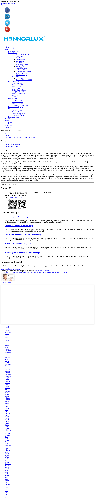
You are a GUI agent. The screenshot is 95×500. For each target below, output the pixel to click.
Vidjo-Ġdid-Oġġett (10, 48)
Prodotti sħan (39, 271)
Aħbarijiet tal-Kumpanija (12, 144)
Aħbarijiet (8, 127)
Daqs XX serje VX (17, 88)
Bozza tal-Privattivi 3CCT (24, 80)
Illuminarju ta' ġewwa (14, 51)
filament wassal (17, 272)
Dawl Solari (12, 108)
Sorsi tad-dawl (12, 53)
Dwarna (7, 120)
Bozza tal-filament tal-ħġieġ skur (52, 272)
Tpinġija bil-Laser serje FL (24, 71)
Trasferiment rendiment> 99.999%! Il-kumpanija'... (24, 235)
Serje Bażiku (19, 58)
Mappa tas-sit (48, 271)
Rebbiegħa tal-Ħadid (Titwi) (20, 105)
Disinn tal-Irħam (17, 100)
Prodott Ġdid (8, 118)
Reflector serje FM (21, 73)
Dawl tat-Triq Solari (18, 112)
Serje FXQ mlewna (21, 63)
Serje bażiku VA (17, 83)
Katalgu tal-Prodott (14, 124)
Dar (6, 46)
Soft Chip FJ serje (21, 75)
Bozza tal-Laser (27, 272)
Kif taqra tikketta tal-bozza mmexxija (19, 226)
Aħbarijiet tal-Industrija (12, 146)
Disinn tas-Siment (17, 102)
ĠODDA (14, 97)
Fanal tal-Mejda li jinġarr (15, 107)
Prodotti (7, 49)
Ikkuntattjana (8, 125)
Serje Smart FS (20, 59)
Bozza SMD (15, 76)
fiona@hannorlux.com (8, 3)
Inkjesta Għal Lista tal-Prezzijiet (10, 269)
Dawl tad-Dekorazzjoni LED (20, 54)
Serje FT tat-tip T (21, 61)
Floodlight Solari (17, 110)
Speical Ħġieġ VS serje (19, 90)
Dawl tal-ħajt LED (6, 272)
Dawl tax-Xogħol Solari (19, 115)
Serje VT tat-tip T (17, 86)
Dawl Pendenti (12, 98)
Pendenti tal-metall (17, 103)
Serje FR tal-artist (21, 66)
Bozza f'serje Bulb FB (22, 64)
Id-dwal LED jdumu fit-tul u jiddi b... (19, 244)
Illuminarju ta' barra (14, 117)
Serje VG (15, 95)
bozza (65, 272)
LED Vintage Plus (13, 81)
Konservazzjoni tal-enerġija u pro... (18, 217)
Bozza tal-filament (17, 56)
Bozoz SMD (19, 78)
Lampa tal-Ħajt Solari (18, 113)
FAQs (10, 122)
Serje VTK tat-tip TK (18, 93)
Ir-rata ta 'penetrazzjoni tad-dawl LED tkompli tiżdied (21, 137)
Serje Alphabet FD (21, 68)
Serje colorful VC (17, 85)
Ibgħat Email (7, 282)
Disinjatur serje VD (18, 91)
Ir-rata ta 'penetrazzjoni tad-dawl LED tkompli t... (23, 253)
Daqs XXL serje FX (22, 70)
